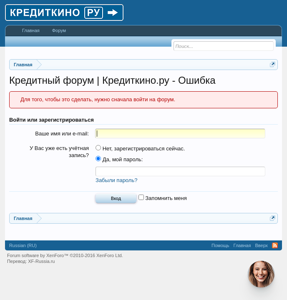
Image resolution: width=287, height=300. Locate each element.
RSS (275, 245)
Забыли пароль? (116, 180)
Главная (31, 30)
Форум (59, 30)
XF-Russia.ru (41, 261)
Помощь (220, 245)
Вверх (261, 245)
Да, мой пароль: (119, 159)
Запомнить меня (162, 198)
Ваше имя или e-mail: (62, 133)
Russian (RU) (23, 245)
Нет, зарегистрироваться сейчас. (140, 148)
